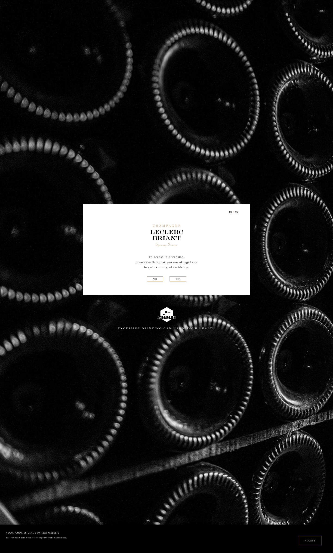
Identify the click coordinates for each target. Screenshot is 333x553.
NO (155, 279)
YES (178, 279)
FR (230, 212)
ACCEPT (310, 540)
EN (236, 212)
